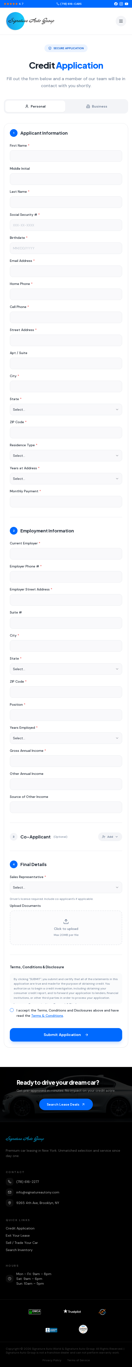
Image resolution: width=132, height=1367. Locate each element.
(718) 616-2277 (22, 1182)
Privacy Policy (51, 1360)
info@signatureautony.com (32, 1192)
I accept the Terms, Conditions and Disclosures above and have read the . (68, 1014)
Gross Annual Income (28, 751)
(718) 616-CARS (69, 4)
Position (17, 705)
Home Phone (21, 285)
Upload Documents (25, 906)
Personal (35, 106)
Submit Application (66, 1035)
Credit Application (20, 1228)
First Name (20, 146)
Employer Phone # (26, 567)
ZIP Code (18, 423)
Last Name (20, 192)
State (16, 400)
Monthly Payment (25, 492)
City (14, 377)
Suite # (16, 613)
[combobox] (66, 410)
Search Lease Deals (66, 1104)
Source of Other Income (29, 797)
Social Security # (25, 215)
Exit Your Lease (18, 1235)
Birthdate (19, 238)
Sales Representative (28, 878)
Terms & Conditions (47, 1016)
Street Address (23, 331)
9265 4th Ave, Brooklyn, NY (32, 1203)
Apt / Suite (18, 354)
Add (110, 838)
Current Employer (25, 544)
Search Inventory (19, 1250)
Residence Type (23, 446)
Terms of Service (78, 1360)
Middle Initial (20, 169)
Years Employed (24, 728)
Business (96, 106)
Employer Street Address (31, 590)
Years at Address (25, 469)
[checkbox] (12, 1011)
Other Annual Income (26, 774)
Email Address (22, 261)
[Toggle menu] (121, 21)
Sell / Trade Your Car (22, 1243)
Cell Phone (19, 308)
